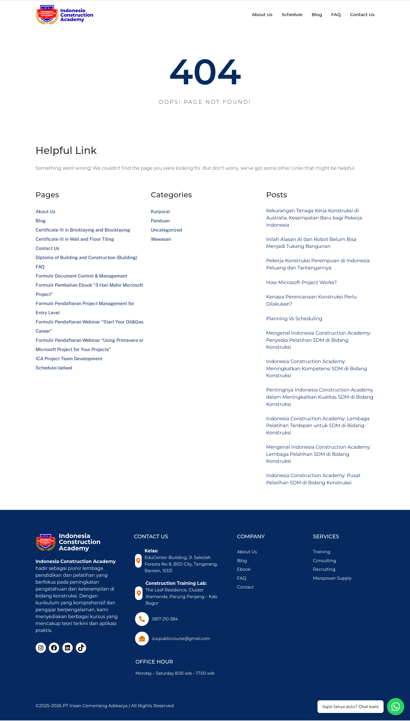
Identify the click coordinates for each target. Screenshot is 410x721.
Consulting (332, 574)
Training (329, 565)
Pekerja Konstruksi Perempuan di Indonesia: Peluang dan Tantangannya (316, 268)
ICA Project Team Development (69, 358)
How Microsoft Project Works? (305, 286)
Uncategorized (166, 230)
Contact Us (47, 248)
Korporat (160, 211)
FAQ (40, 266)
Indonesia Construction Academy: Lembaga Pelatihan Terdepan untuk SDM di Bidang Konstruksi (320, 436)
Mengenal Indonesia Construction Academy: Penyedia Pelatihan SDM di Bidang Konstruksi (314, 345)
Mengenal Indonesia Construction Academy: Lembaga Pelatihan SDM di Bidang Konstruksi (315, 466)
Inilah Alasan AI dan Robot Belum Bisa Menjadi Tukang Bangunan (315, 245)
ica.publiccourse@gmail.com (182, 639)
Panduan (160, 220)
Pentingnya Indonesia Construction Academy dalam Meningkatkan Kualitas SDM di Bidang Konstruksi (317, 406)
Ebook (258, 583)
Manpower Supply (340, 592)
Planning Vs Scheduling (297, 323)
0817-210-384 (165, 619)
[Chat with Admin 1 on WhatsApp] (395, 706)
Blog (41, 220)
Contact (259, 601)
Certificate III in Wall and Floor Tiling (75, 239)
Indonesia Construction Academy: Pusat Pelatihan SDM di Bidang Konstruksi (318, 493)
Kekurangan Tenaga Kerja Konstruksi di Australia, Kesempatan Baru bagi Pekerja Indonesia (318, 219)
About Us (45, 211)
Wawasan (161, 239)
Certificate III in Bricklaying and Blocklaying (83, 230)
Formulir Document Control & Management (81, 276)
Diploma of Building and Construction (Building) (86, 257)
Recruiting (331, 583)
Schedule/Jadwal (54, 368)
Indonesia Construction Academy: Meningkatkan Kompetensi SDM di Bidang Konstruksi (311, 376)
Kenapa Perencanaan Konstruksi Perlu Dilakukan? (316, 305)
